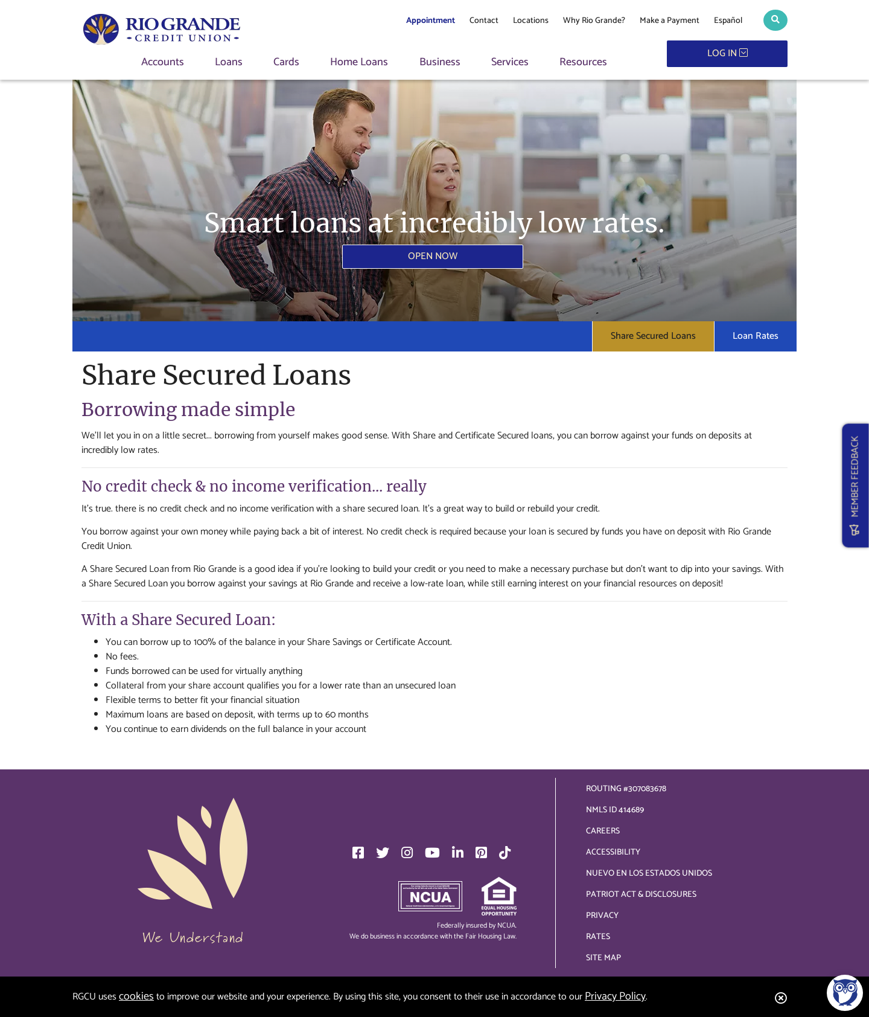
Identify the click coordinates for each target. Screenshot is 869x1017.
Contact (484, 21)
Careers (603, 831)
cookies (136, 996)
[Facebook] (358, 852)
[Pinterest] (481, 852)
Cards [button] (286, 62)
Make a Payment (669, 21)
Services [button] (510, 62)
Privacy (602, 916)
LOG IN (727, 53)
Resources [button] (583, 62)
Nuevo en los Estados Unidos (649, 873)
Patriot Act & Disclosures (641, 894)
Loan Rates (755, 336)
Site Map (603, 958)
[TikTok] (505, 852)
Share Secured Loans (653, 336)
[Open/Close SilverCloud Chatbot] (845, 993)
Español (728, 21)
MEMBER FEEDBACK (855, 486)
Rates (598, 937)
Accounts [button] (162, 62)
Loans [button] (229, 62)
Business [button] (439, 62)
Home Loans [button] (359, 62)
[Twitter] (382, 852)
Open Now (432, 256)
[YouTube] (432, 852)
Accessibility (613, 852)
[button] (775, 20)
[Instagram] (407, 852)
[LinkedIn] (458, 852)
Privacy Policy (615, 996)
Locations (531, 21)
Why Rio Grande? (594, 21)
